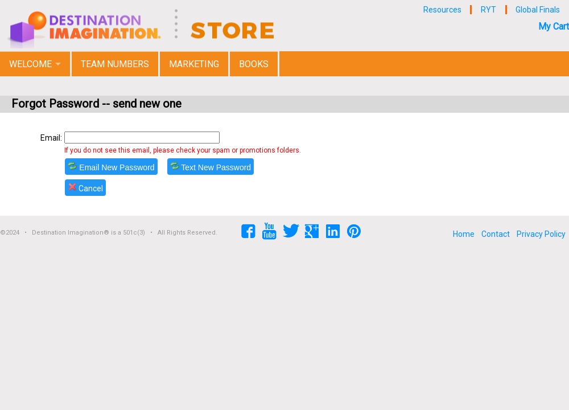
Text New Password (210, 166)
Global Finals (538, 9)
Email (50, 137)
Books (254, 64)
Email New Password (111, 166)
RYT (488, 9)
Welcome (30, 64)
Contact (495, 234)
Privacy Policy (541, 234)
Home (464, 234)
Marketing (194, 64)
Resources (442, 9)
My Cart (553, 26)
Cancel (85, 187)
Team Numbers (115, 64)
